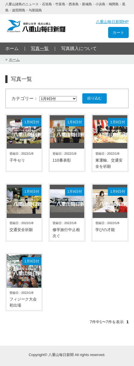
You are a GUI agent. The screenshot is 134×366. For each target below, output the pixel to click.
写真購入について (79, 48)
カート (118, 32)
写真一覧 (40, 48)
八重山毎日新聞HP (112, 21)
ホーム (12, 48)
